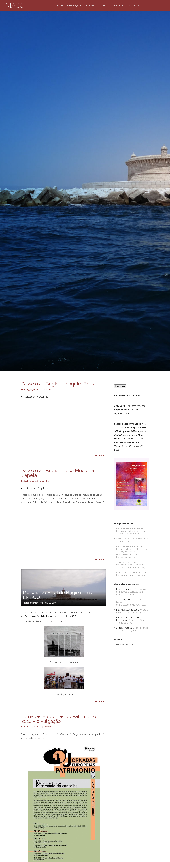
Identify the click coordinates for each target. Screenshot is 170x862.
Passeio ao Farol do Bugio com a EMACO (58, 605)
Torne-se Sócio (118, 5)
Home (60, 5)
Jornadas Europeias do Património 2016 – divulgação (58, 729)
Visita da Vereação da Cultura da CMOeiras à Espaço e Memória (131, 584)
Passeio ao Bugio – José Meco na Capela (57, 483)
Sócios (102, 5)
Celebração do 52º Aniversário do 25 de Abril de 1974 (132, 550)
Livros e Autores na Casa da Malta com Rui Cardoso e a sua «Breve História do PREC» (131, 542)
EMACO (13, 5)
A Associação (73, 5)
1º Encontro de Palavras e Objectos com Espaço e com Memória (131, 602)
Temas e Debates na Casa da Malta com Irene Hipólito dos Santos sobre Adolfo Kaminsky (130, 575)
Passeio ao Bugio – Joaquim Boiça (58, 394)
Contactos (134, 5)
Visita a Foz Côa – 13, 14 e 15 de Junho (132, 621)
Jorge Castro (35, 400)
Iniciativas (89, 5)
